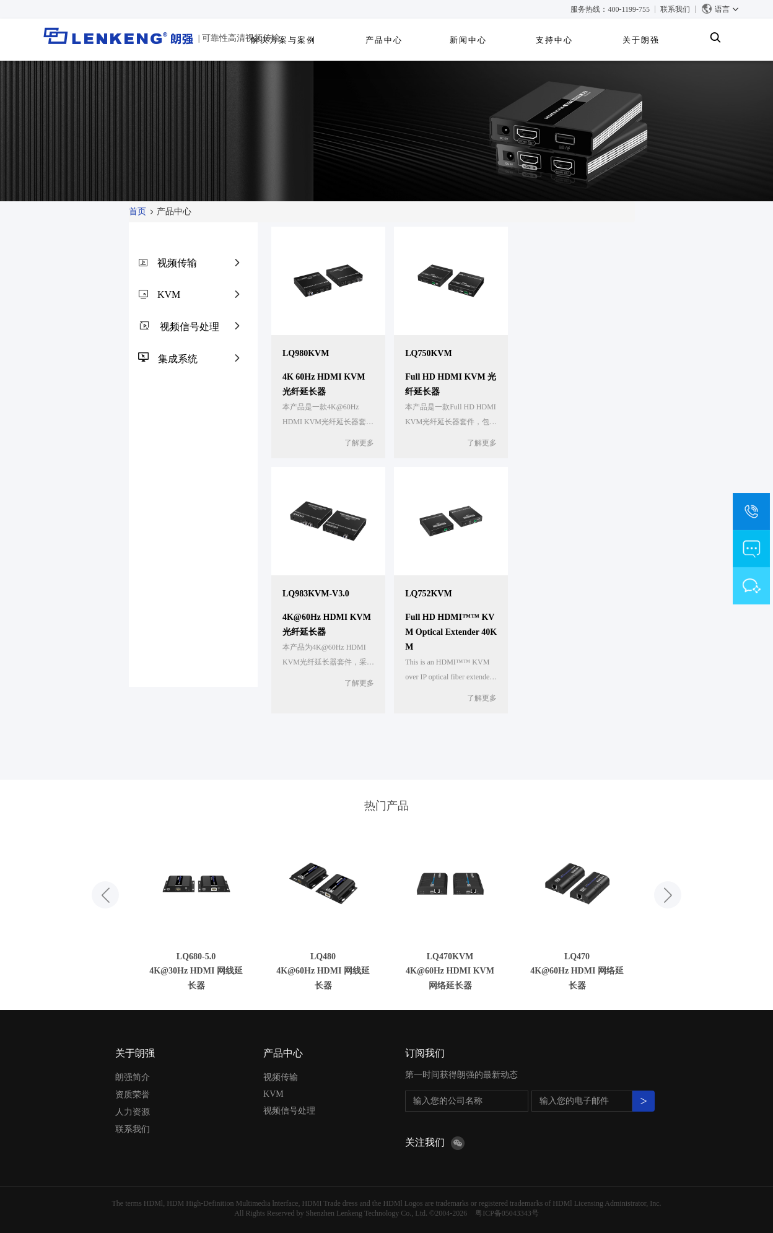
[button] (105, 894)
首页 (137, 211)
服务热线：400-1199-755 (610, 9)
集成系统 (178, 359)
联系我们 (675, 9)
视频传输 (177, 263)
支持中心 (616, 40)
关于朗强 (678, 40)
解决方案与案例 (419, 40)
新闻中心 (555, 40)
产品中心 (495, 40)
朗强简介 (132, 1077)
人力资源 (132, 1112)
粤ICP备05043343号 (507, 1213)
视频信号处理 (189, 326)
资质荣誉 (132, 1094)
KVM (168, 294)
